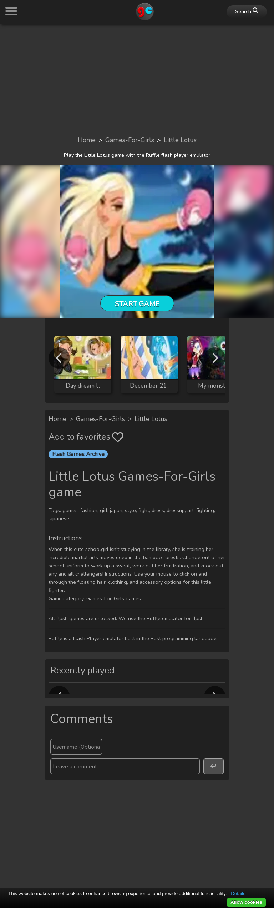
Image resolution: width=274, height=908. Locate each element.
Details (238, 893)
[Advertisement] (137, 79)
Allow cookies (246, 902)
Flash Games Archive (78, 454)
